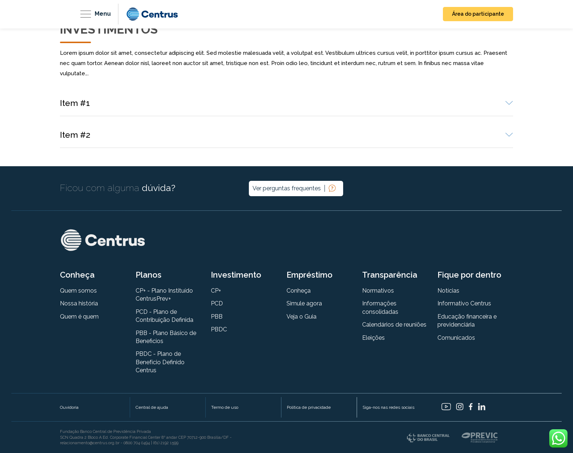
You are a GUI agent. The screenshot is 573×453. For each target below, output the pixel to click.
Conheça (298, 290)
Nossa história (79, 303)
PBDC (219, 329)
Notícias (448, 290)
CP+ (216, 290)
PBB (217, 316)
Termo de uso (224, 407)
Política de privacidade (309, 407)
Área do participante (478, 14)
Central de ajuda (152, 407)
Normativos (378, 290)
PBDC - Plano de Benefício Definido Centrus (160, 362)
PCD (217, 303)
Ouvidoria (69, 407)
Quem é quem (79, 316)
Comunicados (456, 337)
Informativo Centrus (464, 303)
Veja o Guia (301, 316)
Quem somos (78, 290)
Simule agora (304, 303)
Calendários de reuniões (394, 324)
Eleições (373, 337)
